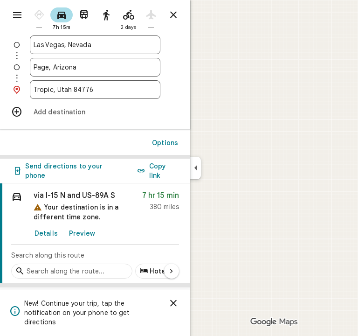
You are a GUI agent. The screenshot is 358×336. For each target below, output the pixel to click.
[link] (95, 233)
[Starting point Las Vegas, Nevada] (95, 44)
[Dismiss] (173, 303)
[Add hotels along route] (156, 271)
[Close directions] (173, 15)
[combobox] (95, 44)
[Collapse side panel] (195, 168)
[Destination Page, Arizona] (95, 67)
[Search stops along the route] (71, 271)
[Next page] (171, 271)
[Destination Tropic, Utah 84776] (95, 89)
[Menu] (17, 15)
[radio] (39, 18)
